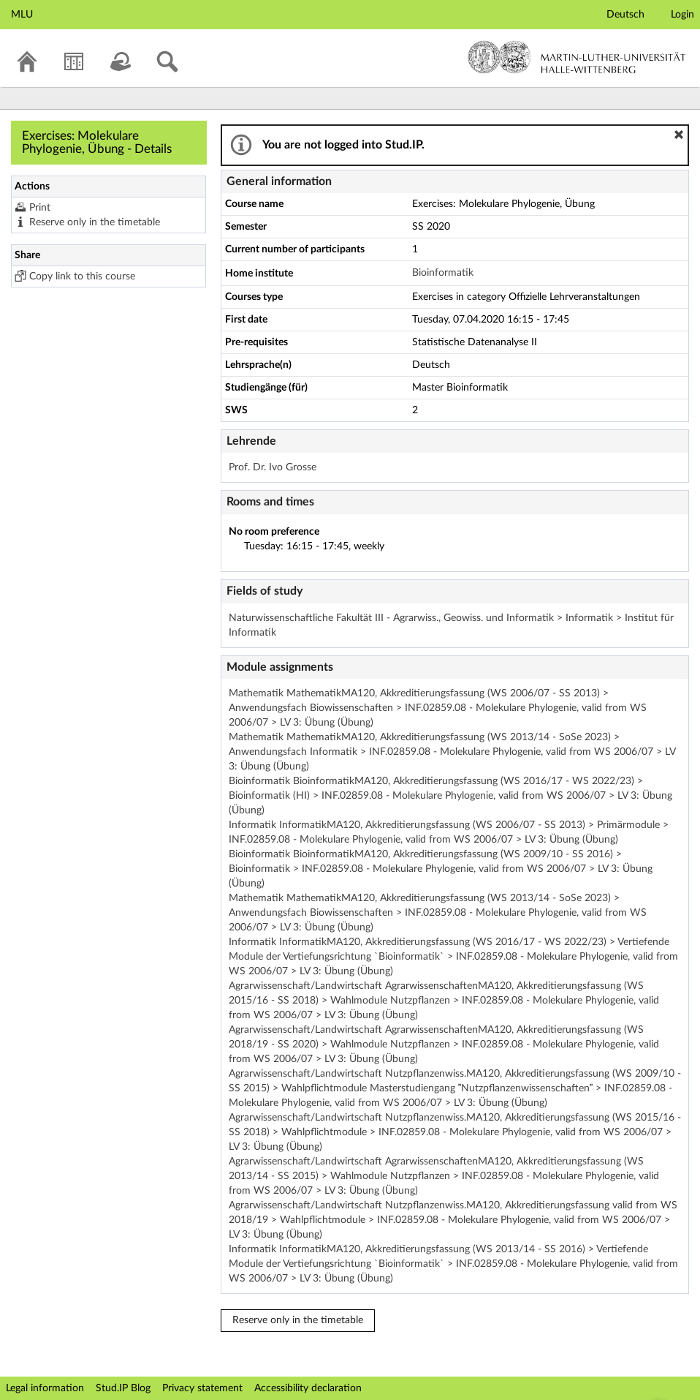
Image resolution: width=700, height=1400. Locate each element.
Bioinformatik (442, 273)
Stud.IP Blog (123, 1388)
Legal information (45, 1388)
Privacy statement (202, 1388)
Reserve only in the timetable (94, 222)
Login (682, 15)
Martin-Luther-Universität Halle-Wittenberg (577, 57)
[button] (679, 134)
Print (39, 208)
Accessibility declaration (308, 1388)
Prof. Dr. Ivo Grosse (272, 467)
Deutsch (625, 15)
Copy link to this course (82, 276)
